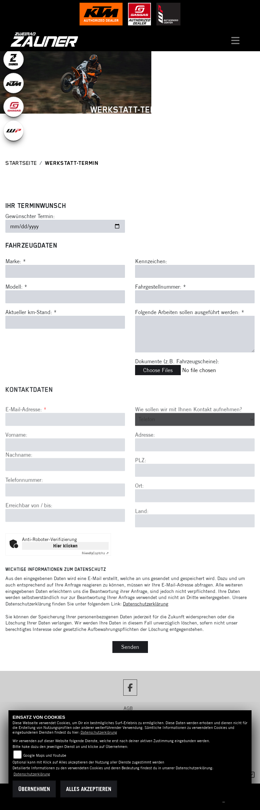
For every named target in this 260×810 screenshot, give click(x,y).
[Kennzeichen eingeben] (195, 271)
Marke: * (15, 261)
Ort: (139, 509)
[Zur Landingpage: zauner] (13, 59)
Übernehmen (34, 789)
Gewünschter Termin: (30, 216)
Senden (130, 646)
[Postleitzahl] (195, 493)
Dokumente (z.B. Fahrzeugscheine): (177, 361)
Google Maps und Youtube (44, 755)
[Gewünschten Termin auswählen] (65, 226)
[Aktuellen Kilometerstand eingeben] (65, 322)
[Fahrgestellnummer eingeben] (195, 296)
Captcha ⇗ (95, 553)
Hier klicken (65, 546)
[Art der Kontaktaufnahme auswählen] (195, 443)
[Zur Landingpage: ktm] (13, 83)
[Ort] (195, 519)
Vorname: (16, 458)
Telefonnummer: (24, 503)
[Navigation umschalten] (235, 39)
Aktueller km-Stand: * (31, 312)
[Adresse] (195, 468)
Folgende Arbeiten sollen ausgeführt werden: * (189, 312)
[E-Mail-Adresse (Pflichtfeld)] (65, 443)
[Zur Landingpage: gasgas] (13, 107)
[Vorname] (65, 468)
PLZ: (140, 483)
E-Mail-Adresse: (25, 432)
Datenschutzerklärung (145, 604)
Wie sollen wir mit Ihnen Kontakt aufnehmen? (188, 432)
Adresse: (145, 458)
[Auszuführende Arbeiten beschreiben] (195, 334)
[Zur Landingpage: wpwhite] (13, 130)
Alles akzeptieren (88, 789)
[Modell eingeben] (65, 296)
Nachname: (18, 478)
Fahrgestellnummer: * (160, 286)
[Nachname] (65, 488)
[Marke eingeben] (65, 271)
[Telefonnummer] (65, 513)
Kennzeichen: (151, 261)
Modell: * (16, 286)
